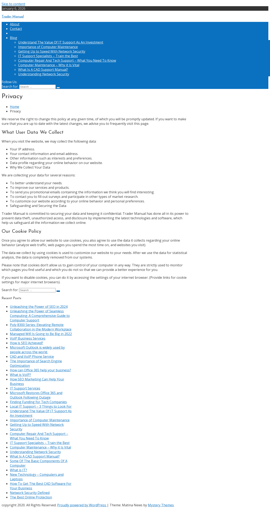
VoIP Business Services (27, 338)
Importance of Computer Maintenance (48, 47)
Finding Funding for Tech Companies (38, 402)
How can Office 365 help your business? (40, 370)
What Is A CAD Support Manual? (43, 69)
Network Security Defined (30, 492)
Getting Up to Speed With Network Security (51, 51)
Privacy (15, 33)
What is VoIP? (20, 374)
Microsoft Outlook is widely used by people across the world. (37, 349)
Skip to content (13, 4)
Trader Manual (13, 16)
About (14, 24)
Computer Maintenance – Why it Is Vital (48, 65)
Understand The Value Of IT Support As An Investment (60, 42)
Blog (13, 37)
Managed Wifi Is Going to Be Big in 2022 (41, 334)
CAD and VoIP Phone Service (32, 356)
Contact (16, 28)
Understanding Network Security (43, 74)
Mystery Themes (161, 505)
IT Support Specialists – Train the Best (48, 56)
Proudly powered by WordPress (82, 505)
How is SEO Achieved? (26, 343)
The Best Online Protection (31, 497)
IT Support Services (25, 388)
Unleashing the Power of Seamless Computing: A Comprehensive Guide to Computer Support (40, 315)
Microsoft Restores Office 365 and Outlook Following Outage (36, 395)
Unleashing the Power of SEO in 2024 (39, 306)
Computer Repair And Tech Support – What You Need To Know (67, 60)
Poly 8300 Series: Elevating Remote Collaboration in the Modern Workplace (40, 327)
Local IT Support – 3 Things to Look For (41, 406)
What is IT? (18, 470)
